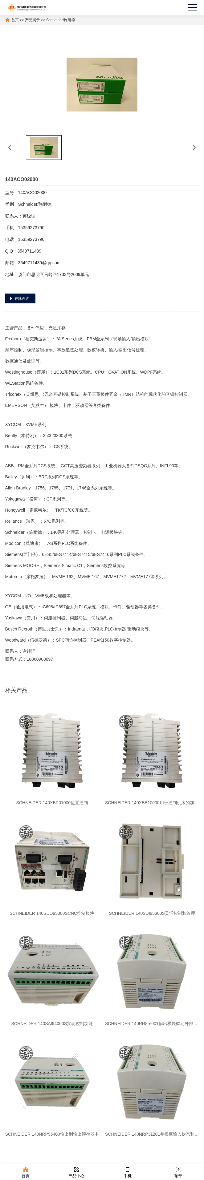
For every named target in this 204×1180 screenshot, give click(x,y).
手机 (128, 1172)
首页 (15, 20)
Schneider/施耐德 (60, 20)
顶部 (178, 1172)
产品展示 (32, 20)
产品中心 (76, 1172)
